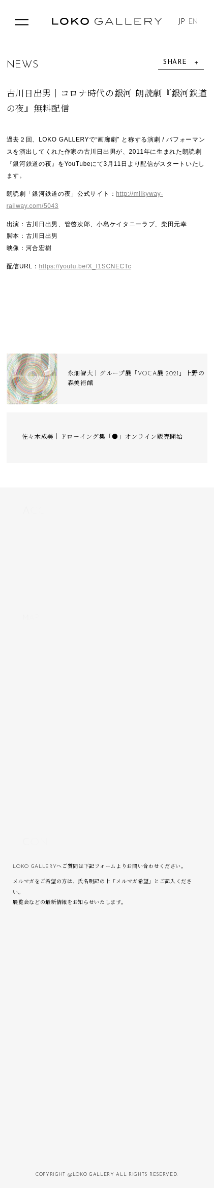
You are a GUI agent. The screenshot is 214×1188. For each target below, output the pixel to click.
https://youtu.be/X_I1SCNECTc (85, 266)
